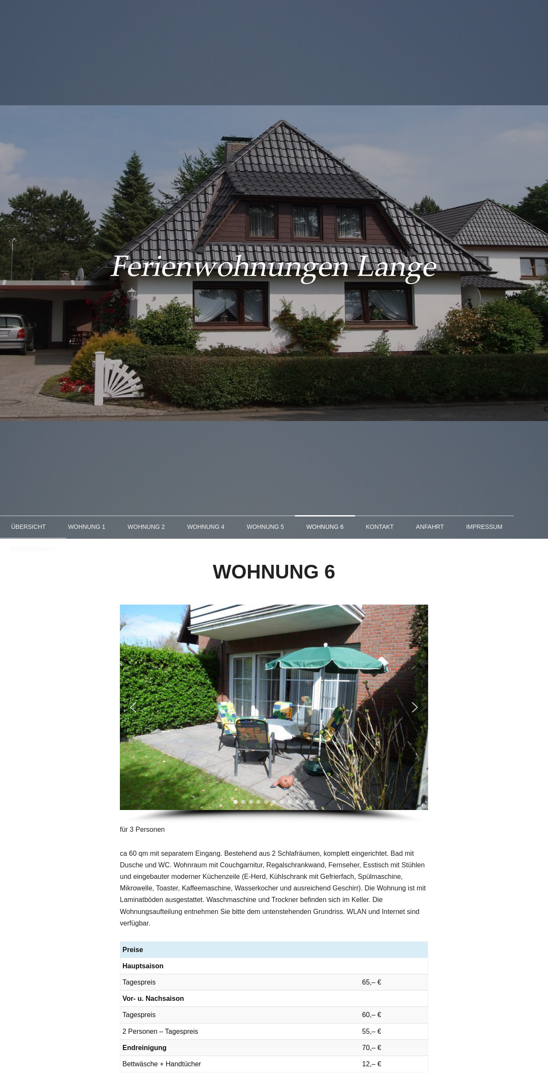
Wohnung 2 (146, 526)
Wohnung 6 (324, 526)
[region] (274, 714)
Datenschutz (33, 549)
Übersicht (28, 526)
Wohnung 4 (205, 526)
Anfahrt (430, 526)
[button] (133, 707)
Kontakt (380, 526)
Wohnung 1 (86, 526)
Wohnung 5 (265, 526)
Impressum (484, 526)
